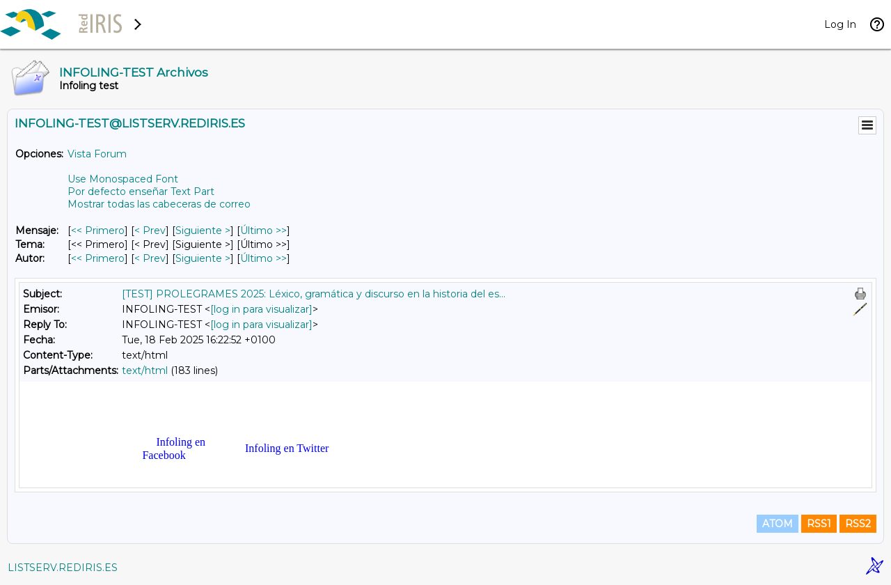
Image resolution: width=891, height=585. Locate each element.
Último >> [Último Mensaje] (263, 230)
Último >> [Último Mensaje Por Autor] (263, 258)
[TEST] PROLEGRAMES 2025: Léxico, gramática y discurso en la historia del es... (313, 294)
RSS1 (819, 523)
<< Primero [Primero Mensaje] (98, 230)
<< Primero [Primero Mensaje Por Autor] (98, 258)
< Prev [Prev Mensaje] (150, 230)
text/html (145, 370)
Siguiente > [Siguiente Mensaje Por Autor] (202, 258)
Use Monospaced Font (123, 179)
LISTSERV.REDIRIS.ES (63, 567)
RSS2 (858, 523)
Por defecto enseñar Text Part (141, 191)
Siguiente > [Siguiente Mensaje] (202, 230)
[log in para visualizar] (261, 309)
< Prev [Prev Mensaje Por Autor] (150, 258)
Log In (840, 24)
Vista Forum (97, 154)
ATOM (777, 523)
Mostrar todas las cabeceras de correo (159, 204)
